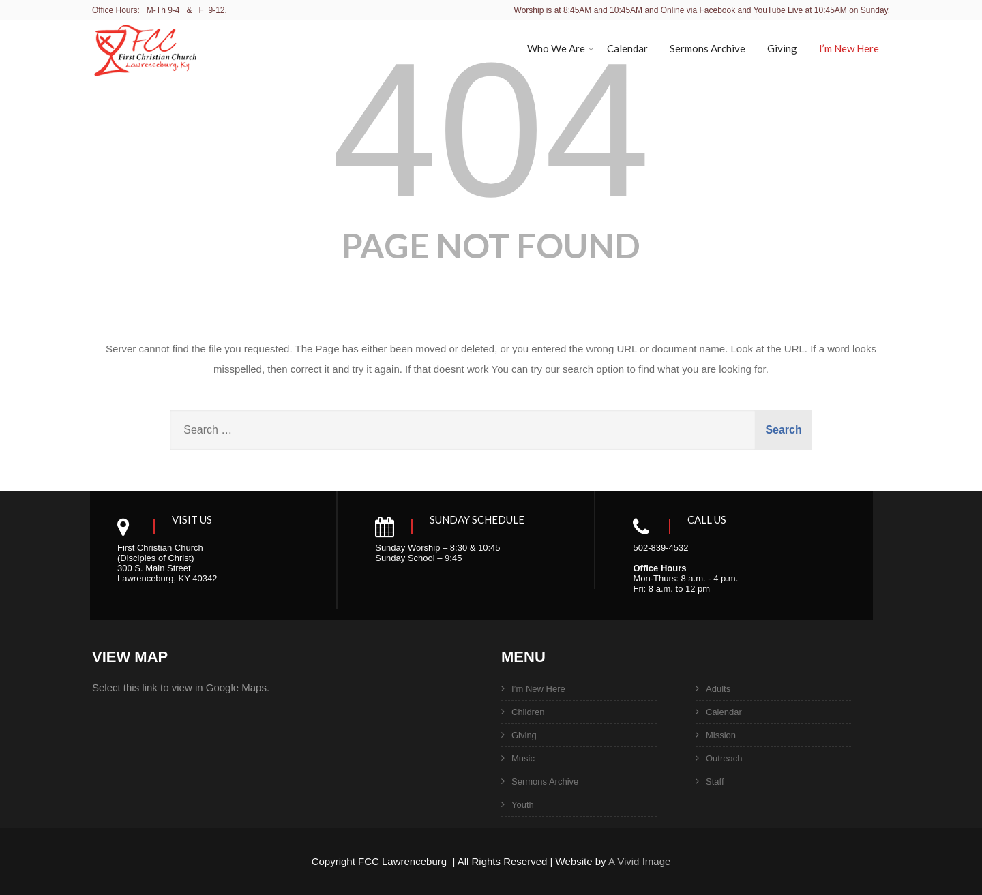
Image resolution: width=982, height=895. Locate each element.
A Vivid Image (639, 861)
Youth (522, 805)
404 (490, 129)
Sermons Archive (707, 48)
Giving (782, 48)
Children (527, 712)
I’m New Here (849, 48)
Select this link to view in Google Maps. (180, 687)
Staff (715, 781)
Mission (721, 735)
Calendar (627, 48)
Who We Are (560, 48)
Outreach (724, 758)
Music (523, 758)
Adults (718, 689)
